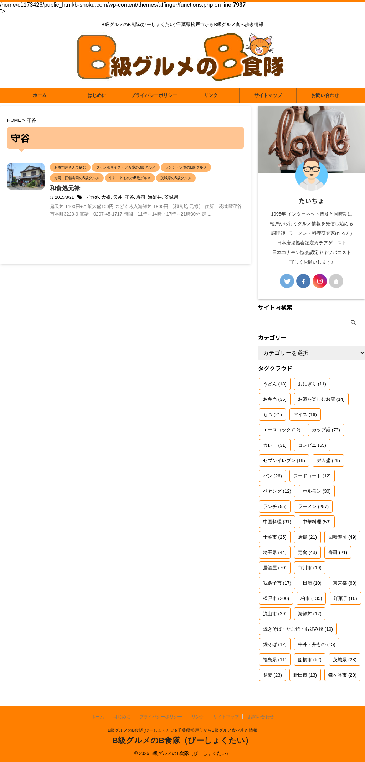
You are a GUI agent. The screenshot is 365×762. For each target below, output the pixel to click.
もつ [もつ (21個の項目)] (272, 414)
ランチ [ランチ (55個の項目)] (275, 506)
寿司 (171, 208)
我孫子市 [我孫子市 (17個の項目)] (277, 583)
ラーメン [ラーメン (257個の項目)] (313, 506)
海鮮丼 (184, 208)
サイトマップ (268, 95)
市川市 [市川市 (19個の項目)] (310, 567)
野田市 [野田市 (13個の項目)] (305, 675)
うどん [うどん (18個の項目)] (275, 384)
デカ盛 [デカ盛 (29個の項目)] (328, 460)
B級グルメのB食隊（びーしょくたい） (182, 740)
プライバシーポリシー (154, 95)
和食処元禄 (100, 199)
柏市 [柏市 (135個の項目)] (311, 598)
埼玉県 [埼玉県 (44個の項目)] (275, 552)
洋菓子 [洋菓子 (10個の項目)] (345, 598)
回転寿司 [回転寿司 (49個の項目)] (342, 537)
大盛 (138, 208)
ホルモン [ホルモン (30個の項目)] (317, 491)
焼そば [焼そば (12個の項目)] (275, 644)
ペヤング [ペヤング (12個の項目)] (277, 491)
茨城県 (199, 208)
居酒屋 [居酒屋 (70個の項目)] (275, 567)
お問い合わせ (325, 95)
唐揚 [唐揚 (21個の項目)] (307, 537)
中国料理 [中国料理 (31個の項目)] (277, 521)
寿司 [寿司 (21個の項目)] (337, 552)
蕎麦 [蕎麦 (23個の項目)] (272, 675)
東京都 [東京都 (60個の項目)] (344, 583)
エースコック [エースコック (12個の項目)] (281, 429)
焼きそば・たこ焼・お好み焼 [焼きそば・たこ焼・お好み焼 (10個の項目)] (298, 629)
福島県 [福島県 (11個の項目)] (275, 659)
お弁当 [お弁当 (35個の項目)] (275, 399)
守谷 (160, 208)
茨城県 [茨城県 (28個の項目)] (344, 659)
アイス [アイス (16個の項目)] (305, 414)
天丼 (149, 208)
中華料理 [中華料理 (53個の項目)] (317, 521)
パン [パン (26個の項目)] (272, 475)
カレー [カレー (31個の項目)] (275, 445)
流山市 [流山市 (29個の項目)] (275, 613)
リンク (211, 95)
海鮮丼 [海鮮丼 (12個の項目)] (310, 613)
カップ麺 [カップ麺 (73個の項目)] (326, 429)
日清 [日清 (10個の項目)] (312, 583)
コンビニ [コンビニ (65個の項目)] (312, 445)
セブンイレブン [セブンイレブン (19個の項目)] (284, 460)
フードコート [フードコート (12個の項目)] (312, 475)
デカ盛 (125, 208)
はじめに (97, 95)
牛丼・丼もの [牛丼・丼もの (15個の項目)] (316, 644)
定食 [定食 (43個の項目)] (307, 552)
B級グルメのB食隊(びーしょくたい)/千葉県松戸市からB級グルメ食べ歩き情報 (182, 730)
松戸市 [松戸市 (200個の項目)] (276, 598)
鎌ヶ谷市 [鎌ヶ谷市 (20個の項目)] (342, 675)
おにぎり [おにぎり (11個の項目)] (312, 384)
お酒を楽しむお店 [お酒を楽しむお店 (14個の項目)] (321, 399)
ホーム (40, 95)
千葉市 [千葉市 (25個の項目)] (275, 537)
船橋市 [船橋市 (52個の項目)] (310, 659)
